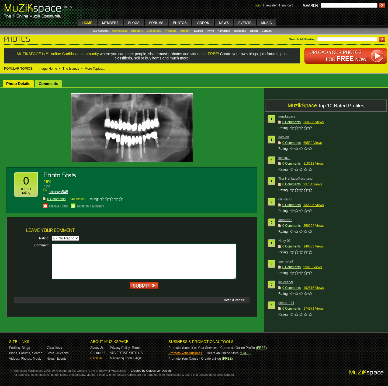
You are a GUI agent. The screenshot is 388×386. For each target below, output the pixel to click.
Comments (48, 84)
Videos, (14, 358)
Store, (51, 353)
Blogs (26, 348)
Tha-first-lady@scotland (295, 178)
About (254, 30)
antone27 (285, 220)
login (257, 5)
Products (170, 30)
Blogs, (13, 353)
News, (51, 358)
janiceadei (285, 282)
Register (96, 358)
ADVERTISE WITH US (126, 353)
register (271, 5)
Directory (137, 30)
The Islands (71, 68)
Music (37, 358)
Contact (267, 30)
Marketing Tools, (121, 358)
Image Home (48, 68)
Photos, (26, 358)
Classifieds (154, 30)
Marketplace (120, 30)
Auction (185, 30)
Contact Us (98, 353)
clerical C (285, 199)
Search (198, 30)
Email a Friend (58, 205)
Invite (210, 30)
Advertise (223, 30)
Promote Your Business (185, 353)
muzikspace (286, 116)
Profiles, (15, 348)
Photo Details (18, 84)
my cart (287, 5)
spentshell (285, 261)
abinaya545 (58, 192)
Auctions (62, 353)
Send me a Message (90, 205)
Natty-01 (284, 241)
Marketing (240, 30)
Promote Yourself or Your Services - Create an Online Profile (211, 348)
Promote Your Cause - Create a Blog (194, 358)
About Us (96, 347)
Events (62, 358)
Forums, (25, 353)
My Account (101, 30)
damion (283, 137)
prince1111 (286, 303)
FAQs (137, 358)
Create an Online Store (222, 353)
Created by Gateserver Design (151, 370)
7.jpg (47, 181)
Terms (136, 348)
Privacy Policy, (120, 348)
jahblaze (284, 158)
